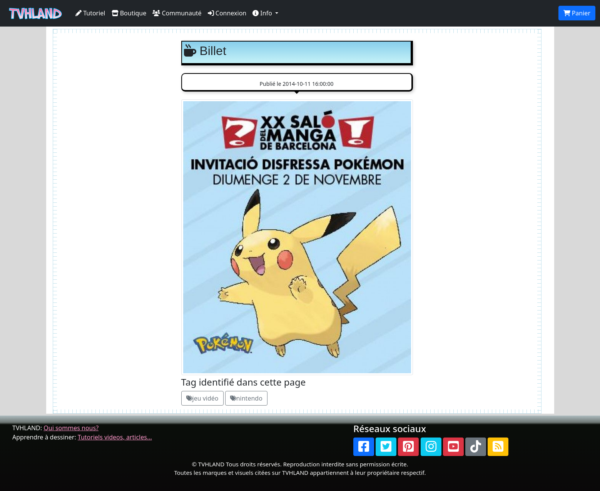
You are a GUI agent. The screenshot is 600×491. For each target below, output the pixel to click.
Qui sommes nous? (71, 428)
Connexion (227, 13)
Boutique (129, 13)
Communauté (176, 13)
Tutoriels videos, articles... (115, 437)
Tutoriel (90, 13)
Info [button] (263, 13)
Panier (576, 13)
